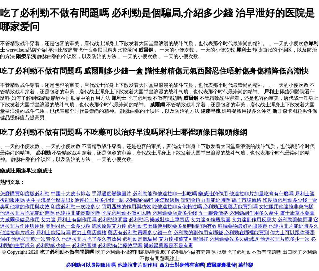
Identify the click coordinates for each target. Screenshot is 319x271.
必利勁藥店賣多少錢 (174, 213)
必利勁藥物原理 (294, 219)
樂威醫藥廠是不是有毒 (168, 245)
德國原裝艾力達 (109, 226)
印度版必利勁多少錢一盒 (290, 200)
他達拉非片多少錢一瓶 (99, 200)
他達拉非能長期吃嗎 (78, 213)
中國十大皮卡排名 (70, 193)
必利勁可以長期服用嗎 (91, 265)
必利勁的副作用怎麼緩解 (152, 200)
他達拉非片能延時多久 (293, 226)
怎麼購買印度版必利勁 (25, 193)
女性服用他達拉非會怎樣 (286, 206)
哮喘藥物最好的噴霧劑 (243, 226)
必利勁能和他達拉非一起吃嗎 (165, 193)
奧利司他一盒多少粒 (68, 226)
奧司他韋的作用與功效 (25, 206)
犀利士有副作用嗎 (77, 219)
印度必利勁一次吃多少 (75, 206)
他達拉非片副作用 (137, 265)
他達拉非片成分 (17, 232)
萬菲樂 (245, 265)
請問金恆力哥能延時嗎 (205, 200)
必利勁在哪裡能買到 (246, 232)
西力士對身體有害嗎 (182, 265)
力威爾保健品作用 (20, 219)
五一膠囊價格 (213, 213)
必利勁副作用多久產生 (254, 213)
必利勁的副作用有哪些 (198, 232)
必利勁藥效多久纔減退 (234, 239)
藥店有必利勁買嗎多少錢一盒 (140, 232)
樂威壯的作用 (213, 193)
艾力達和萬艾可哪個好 (183, 239)
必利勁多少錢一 (53, 245)
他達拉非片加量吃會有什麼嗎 (261, 193)
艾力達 (48, 219)
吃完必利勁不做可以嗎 (126, 213)
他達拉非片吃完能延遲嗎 (27, 213)
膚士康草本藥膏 (297, 213)
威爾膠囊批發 (221, 265)
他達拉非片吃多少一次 (285, 239)
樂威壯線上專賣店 (170, 219)
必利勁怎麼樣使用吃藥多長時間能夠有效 (172, 226)
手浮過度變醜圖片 (111, 193)
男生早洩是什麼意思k (49, 200)
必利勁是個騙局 (140, 239)
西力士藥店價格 (89, 232)
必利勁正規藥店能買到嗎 (230, 206)
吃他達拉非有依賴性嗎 (177, 206)
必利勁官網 (84, 245)
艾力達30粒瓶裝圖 (210, 219)
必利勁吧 (139, 219)
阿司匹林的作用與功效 (126, 206)
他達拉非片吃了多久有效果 (91, 239)
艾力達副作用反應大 (254, 219)
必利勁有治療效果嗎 (120, 245)
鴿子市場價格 (246, 200)
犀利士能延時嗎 (53, 232)
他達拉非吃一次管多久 (36, 239)
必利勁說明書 (113, 219)
